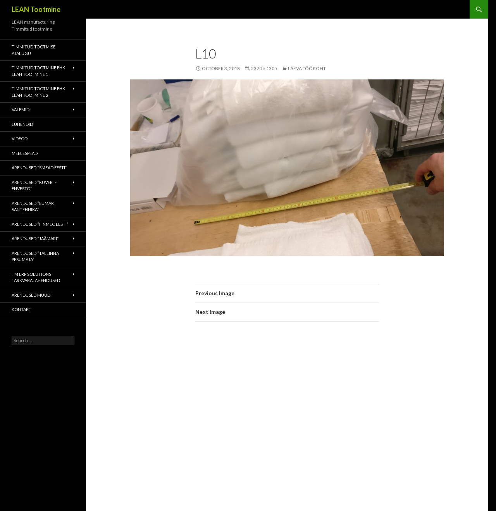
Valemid (20, 109)
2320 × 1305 (264, 68)
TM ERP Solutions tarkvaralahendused (36, 277)
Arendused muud (31, 295)
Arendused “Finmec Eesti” (40, 224)
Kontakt (21, 309)
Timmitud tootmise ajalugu (33, 50)
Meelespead (25, 153)
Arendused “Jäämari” (35, 238)
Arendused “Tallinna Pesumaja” (35, 256)
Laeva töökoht (307, 68)
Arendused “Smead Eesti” (39, 167)
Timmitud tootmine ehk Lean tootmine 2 (38, 92)
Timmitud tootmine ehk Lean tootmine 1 (38, 71)
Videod (20, 138)
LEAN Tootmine (36, 9)
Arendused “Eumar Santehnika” (33, 206)
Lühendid (22, 124)
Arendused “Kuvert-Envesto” (34, 185)
